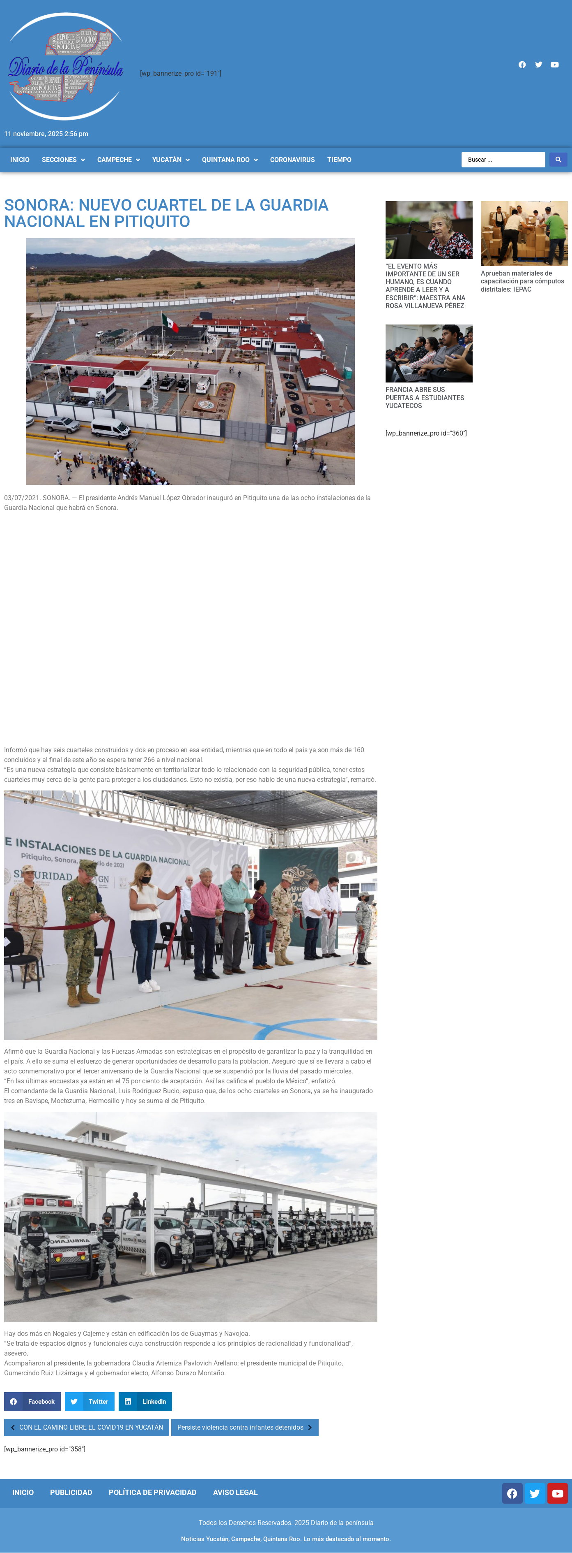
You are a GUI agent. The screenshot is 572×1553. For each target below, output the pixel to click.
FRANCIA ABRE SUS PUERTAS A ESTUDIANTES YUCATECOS (425, 397)
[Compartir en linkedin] (145, 1401)
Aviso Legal (235, 1492)
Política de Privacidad (153, 1492)
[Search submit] (558, 160)
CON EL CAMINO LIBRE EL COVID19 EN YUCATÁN (84, 1427)
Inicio (23, 1492)
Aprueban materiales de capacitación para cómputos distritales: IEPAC (522, 281)
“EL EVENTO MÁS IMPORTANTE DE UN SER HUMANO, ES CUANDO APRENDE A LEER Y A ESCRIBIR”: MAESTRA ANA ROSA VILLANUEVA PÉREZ (426, 286)
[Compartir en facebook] (32, 1401)
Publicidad (71, 1492)
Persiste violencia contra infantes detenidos (247, 1427)
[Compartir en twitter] (90, 1401)
